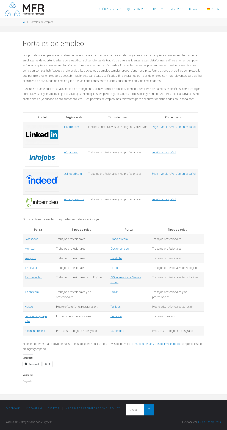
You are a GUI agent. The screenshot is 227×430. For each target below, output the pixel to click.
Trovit (114, 292)
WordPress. (214, 422)
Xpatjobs (30, 258)
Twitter (53, 408)
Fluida (200, 422)
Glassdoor (31, 239)
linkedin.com (71, 127)
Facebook (13, 408)
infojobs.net (71, 152)
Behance (116, 316)
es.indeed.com (73, 174)
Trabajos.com (119, 239)
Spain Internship (35, 331)
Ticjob (114, 268)
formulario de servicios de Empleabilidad (156, 344)
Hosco (29, 307)
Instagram (34, 408)
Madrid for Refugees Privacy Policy (93, 408)
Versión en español (183, 127)
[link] (218, 9)
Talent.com (32, 292)
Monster (30, 249)
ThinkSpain (31, 268)
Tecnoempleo (33, 277)
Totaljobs (116, 258)
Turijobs (115, 307)
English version (161, 127)
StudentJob (117, 331)
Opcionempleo (119, 249)
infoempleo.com (74, 199)
